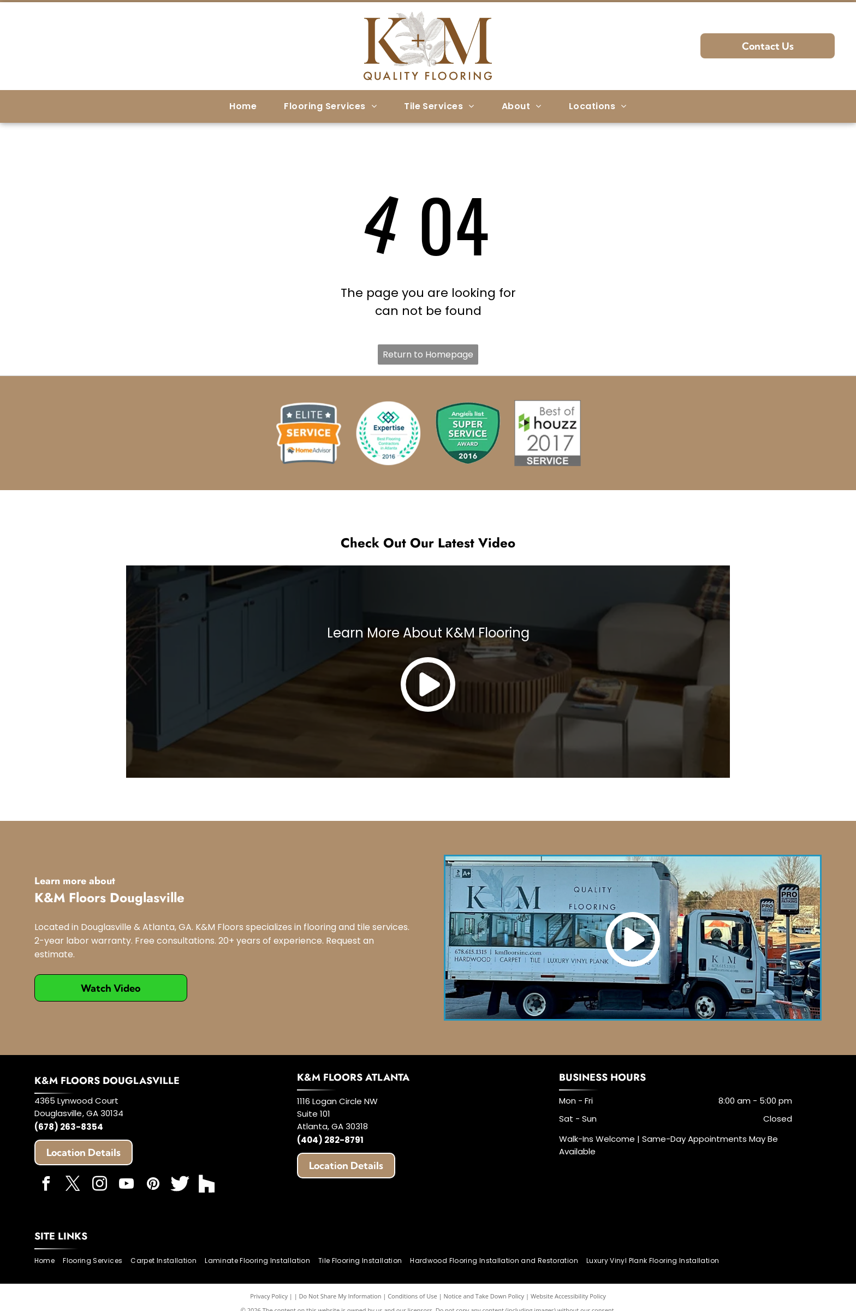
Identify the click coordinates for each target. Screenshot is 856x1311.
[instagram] (100, 1185)
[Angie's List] (468, 433)
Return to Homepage (428, 354)
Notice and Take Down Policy (484, 1296)
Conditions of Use (412, 1296)
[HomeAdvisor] (308, 433)
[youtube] (127, 1185)
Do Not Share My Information (340, 1296)
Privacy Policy (269, 1296)
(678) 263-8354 (68, 1127)
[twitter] (73, 1185)
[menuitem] (243, 106)
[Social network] (180, 1185)
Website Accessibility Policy (568, 1296)
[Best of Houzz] (547, 433)
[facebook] (46, 1185)
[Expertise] (388, 433)
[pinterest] (153, 1185)
